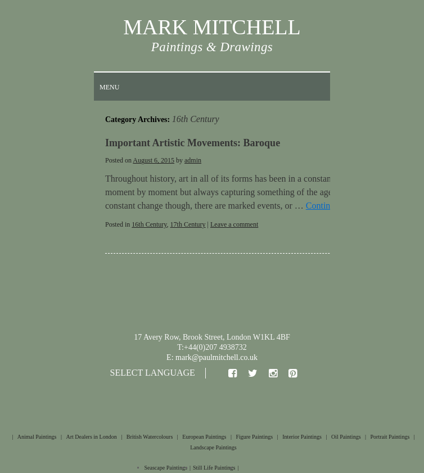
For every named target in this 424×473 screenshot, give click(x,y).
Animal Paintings (37, 437)
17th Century (188, 224)
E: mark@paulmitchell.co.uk (212, 357)
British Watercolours (150, 437)
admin (192, 160)
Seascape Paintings (166, 468)
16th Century (149, 224)
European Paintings (204, 437)
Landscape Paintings (213, 447)
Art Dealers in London (91, 437)
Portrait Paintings (390, 437)
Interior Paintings (302, 437)
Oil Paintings (346, 437)
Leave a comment (234, 224)
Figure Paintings (254, 437)
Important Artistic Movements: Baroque (192, 142)
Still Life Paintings (214, 468)
